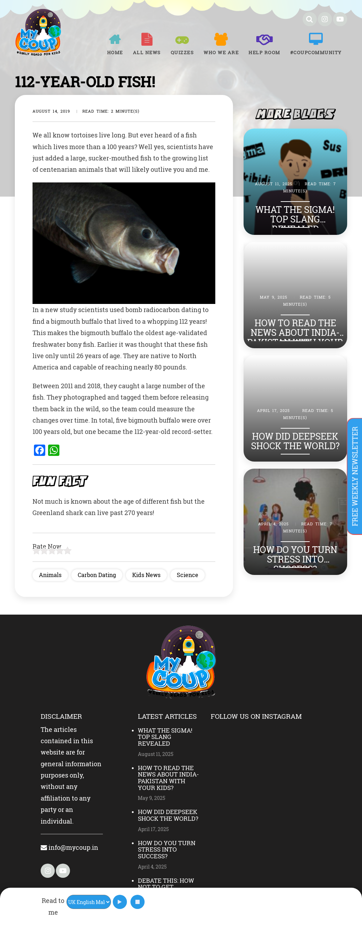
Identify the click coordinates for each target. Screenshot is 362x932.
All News (147, 52)
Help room (264, 52)
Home (115, 52)
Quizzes (182, 52)
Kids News (146, 574)
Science (187, 574)
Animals (50, 574)
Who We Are (221, 52)
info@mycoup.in (69, 847)
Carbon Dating (97, 574)
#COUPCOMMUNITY (316, 52)
